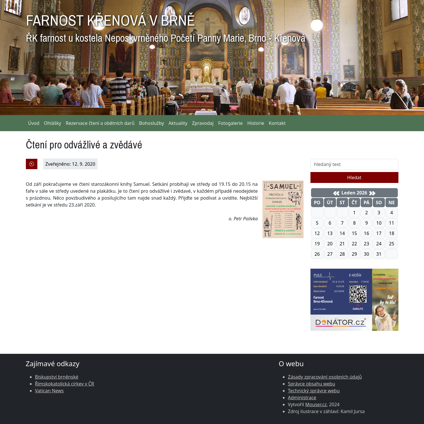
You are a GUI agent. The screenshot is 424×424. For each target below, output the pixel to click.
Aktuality (177, 123)
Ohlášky (52, 123)
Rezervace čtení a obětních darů (100, 123)
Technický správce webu (314, 390)
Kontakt (277, 123)
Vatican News (49, 390)
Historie (255, 123)
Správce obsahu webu (311, 384)
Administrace (302, 397)
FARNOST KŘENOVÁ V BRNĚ (165, 26)
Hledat (354, 177)
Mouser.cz (316, 404)
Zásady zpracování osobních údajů (325, 377)
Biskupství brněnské (56, 377)
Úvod (33, 123)
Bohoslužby (151, 123)
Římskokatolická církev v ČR (64, 384)
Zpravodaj (203, 123)
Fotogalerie (230, 123)
